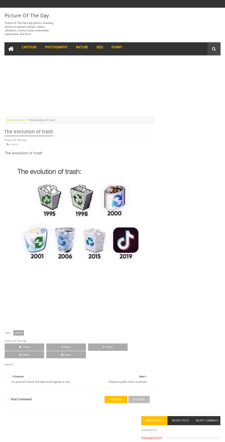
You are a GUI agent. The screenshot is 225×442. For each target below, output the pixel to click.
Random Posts (166, 63)
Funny (116, 47)
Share (46, 346)
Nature (82, 47)
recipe (12, 423)
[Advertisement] (75, 87)
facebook (109, 394)
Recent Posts (187, 63)
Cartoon (29, 47)
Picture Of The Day (26, 15)
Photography (56, 47)
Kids (99, 47)
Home (9, 119)
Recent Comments (209, 66)
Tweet (18, 346)
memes (21, 119)
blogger (132, 394)
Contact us (210, 423)
